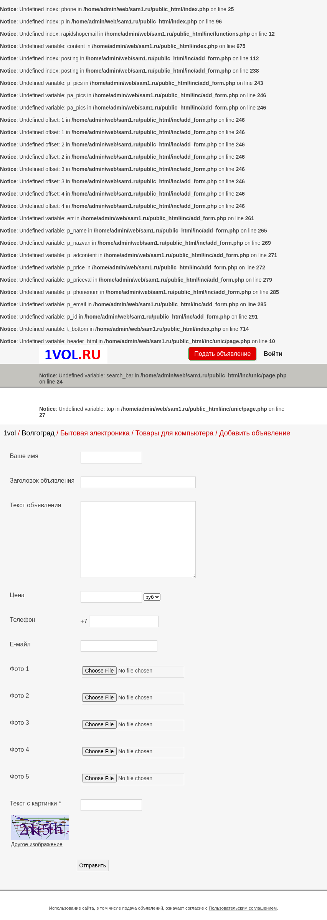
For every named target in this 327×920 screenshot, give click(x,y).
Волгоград (38, 433)
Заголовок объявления (42, 480)
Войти (273, 353)
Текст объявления (35, 505)
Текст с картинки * (35, 803)
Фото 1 (19, 669)
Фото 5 (19, 776)
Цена (17, 595)
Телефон (22, 619)
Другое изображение (37, 844)
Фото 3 (19, 722)
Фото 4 (19, 749)
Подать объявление (222, 353)
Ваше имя (24, 456)
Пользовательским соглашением (243, 907)
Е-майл (20, 644)
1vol (9, 433)
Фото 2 (19, 695)
